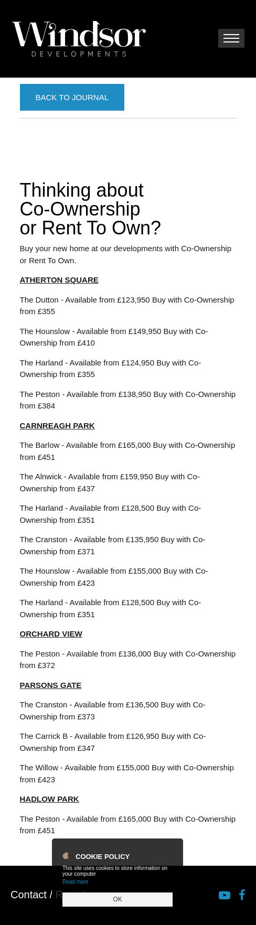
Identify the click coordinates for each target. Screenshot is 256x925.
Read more (75, 882)
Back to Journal (72, 97)
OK (117, 899)
